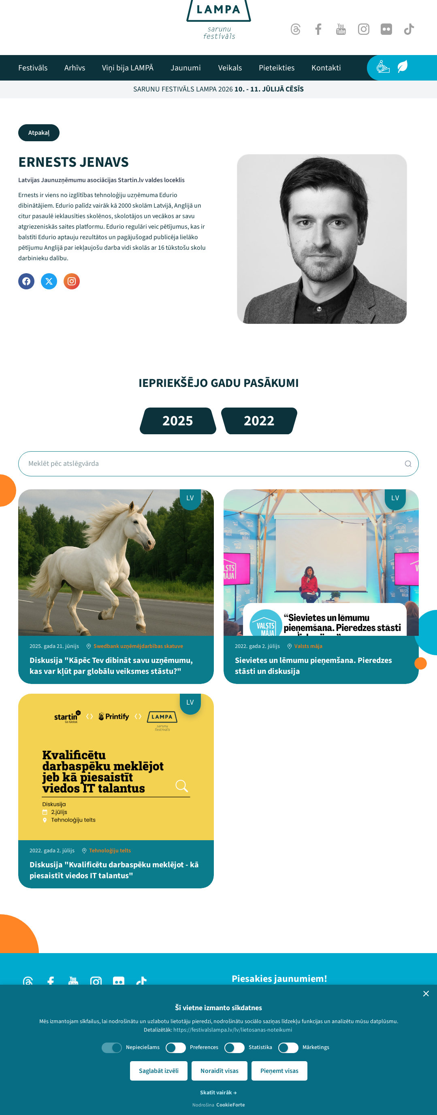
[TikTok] (409, 29)
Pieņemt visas (279, 1070)
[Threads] (295, 29)
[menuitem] (32, 68)
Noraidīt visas (219, 1070)
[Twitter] (49, 281)
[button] (426, 993)
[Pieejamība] (383, 66)
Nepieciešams (143, 1047)
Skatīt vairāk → (218, 1093)
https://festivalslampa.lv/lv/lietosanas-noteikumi (232, 1030)
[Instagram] (363, 29)
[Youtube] (341, 29)
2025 (177, 420)
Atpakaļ (38, 132)
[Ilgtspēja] (402, 66)
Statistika (260, 1047)
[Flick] (386, 29)
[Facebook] (318, 29)
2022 (259, 420)
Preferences (204, 1047)
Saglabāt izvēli (159, 1070)
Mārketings (316, 1047)
